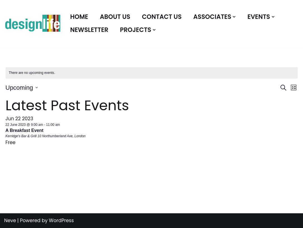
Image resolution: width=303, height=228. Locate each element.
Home (79, 16)
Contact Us (162, 16)
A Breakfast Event (24, 130)
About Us (115, 16)
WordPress (61, 220)
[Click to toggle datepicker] (22, 87)
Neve (10, 220)
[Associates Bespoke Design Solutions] (32, 23)
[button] (234, 16)
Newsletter (89, 30)
